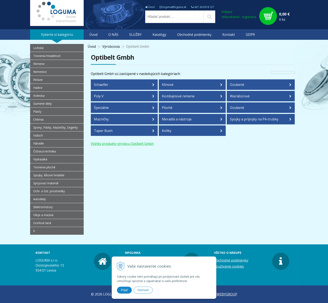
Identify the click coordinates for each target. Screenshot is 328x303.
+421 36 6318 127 (203, 7)
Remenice (40, 72)
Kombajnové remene (178, 96)
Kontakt (228, 34)
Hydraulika (40, 159)
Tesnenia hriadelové (46, 56)
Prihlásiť (227, 12)
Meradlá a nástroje (177, 119)
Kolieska (39, 96)
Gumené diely (42, 104)
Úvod (151, 7)
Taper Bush (103, 130)
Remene (39, 64)
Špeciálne (101, 107)
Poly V (99, 96)
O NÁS (113, 34)
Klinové (167, 84)
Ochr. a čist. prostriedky (49, 191)
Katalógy (159, 34)
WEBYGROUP (227, 294)
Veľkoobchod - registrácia (239, 17)
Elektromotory (43, 207)
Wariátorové (240, 96)
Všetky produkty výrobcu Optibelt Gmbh (122, 143)
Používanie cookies (229, 266)
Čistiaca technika (44, 151)
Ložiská (38, 48)
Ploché (167, 107)
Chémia (38, 119)
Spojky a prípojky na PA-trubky (254, 119)
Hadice (37, 88)
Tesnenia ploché (44, 167)
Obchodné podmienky (194, 34)
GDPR (250, 34)
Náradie (38, 143)
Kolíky (166, 130)
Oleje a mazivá (43, 215)
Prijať (124, 290)
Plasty (37, 111)
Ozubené (237, 84)
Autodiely (39, 199)
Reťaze (38, 80)
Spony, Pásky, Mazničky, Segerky (55, 127)
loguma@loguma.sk (174, 7)
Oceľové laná (42, 223)
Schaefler (101, 84)
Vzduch (38, 135)
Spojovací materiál (45, 183)
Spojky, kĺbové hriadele (48, 175)
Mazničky (101, 119)
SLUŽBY (135, 34)
